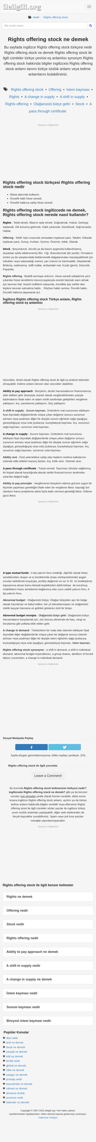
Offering (55, 90)
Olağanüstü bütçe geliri (52, 104)
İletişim (53, 1117)
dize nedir (12, 1037)
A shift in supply (72, 97)
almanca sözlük (15, 1093)
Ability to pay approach (18, 391)
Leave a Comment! (48, 776)
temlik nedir (13, 1060)
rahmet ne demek (16, 1088)
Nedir (36, 17)
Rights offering (16, 104)
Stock (79, 104)
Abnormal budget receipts (19, 615)
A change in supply (39, 97)
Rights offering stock (56, 17)
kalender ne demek (17, 1102)
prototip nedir (14, 1079)
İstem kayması (78, 90)
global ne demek (16, 1065)
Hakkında (43, 1117)
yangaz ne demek (16, 1074)
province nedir (14, 1097)
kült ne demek (14, 1056)
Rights (14, 97)
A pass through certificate (19, 468)
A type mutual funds (16, 572)
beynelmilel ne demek (19, 1083)
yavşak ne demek (16, 1051)
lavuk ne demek (15, 1047)
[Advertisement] (48, 151)
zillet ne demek (15, 1070)
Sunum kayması (36, 410)
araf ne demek (14, 1042)
